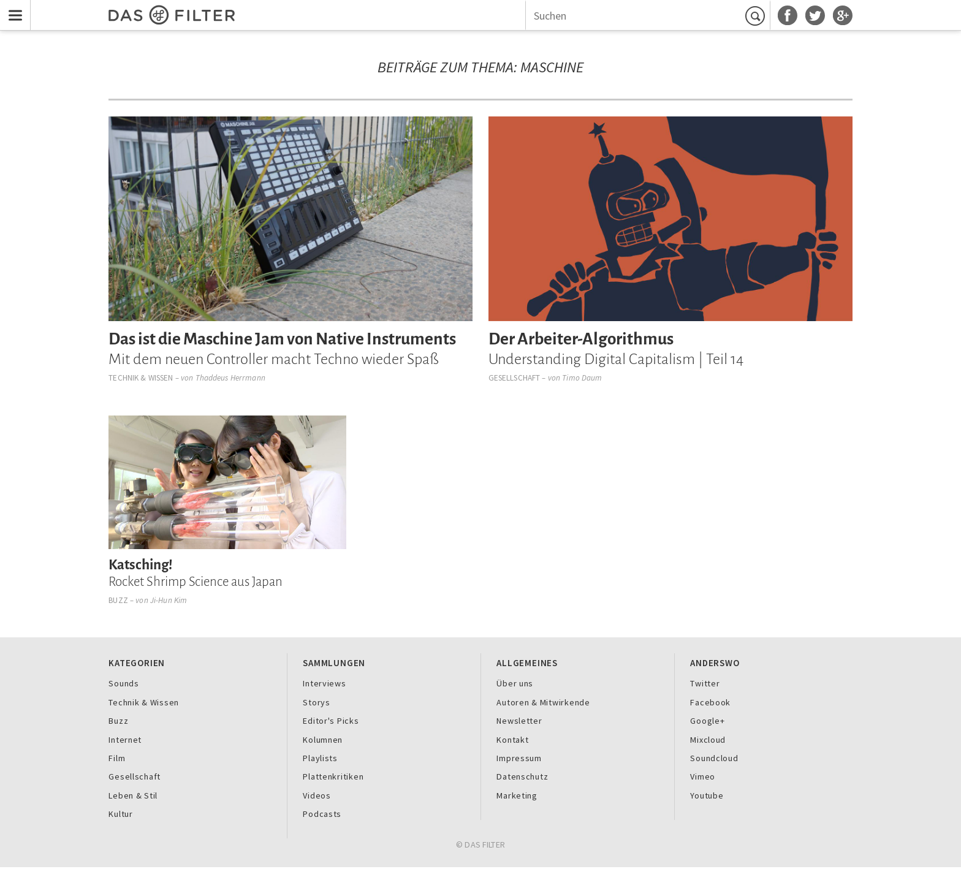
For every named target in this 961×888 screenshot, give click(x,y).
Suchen (756, 16)
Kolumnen (323, 739)
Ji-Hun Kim (168, 600)
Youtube (706, 795)
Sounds (123, 683)
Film (116, 758)
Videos (316, 795)
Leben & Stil (133, 795)
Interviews (324, 683)
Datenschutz (522, 776)
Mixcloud (708, 739)
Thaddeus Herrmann (230, 378)
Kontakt (512, 739)
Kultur (120, 813)
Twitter (705, 683)
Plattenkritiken (333, 776)
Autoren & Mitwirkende (543, 702)
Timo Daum (582, 378)
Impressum (519, 758)
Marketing (516, 795)
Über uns (514, 683)
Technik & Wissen (140, 378)
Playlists (320, 758)
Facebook (710, 702)
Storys (316, 702)
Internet (125, 739)
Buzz (118, 600)
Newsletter (519, 720)
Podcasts (322, 813)
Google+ (707, 720)
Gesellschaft (514, 378)
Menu (12, 7)
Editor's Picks (331, 720)
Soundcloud (714, 758)
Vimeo (702, 776)
